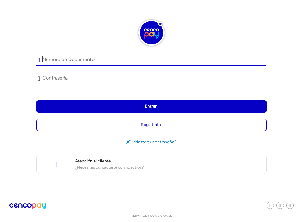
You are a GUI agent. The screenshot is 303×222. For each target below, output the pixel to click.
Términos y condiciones (151, 216)
